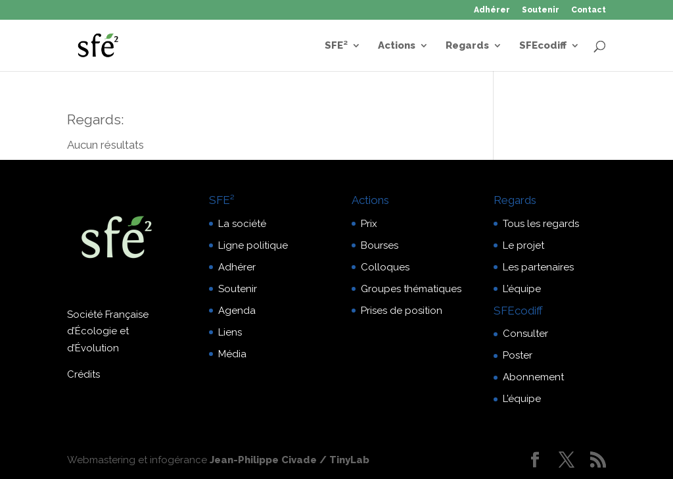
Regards (467, 46)
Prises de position (401, 310)
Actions (396, 46)
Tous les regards (541, 224)
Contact (588, 10)
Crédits (83, 374)
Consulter (525, 334)
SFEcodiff (543, 46)
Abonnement (533, 377)
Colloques (385, 267)
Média (232, 354)
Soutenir (540, 10)
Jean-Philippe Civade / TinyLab (289, 460)
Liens (230, 332)
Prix (369, 224)
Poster (517, 355)
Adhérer (492, 10)
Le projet (523, 245)
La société (242, 224)
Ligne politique (253, 245)
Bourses (379, 245)
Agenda (237, 310)
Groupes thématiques (411, 289)
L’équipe (522, 289)
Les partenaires (538, 267)
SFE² (336, 46)
